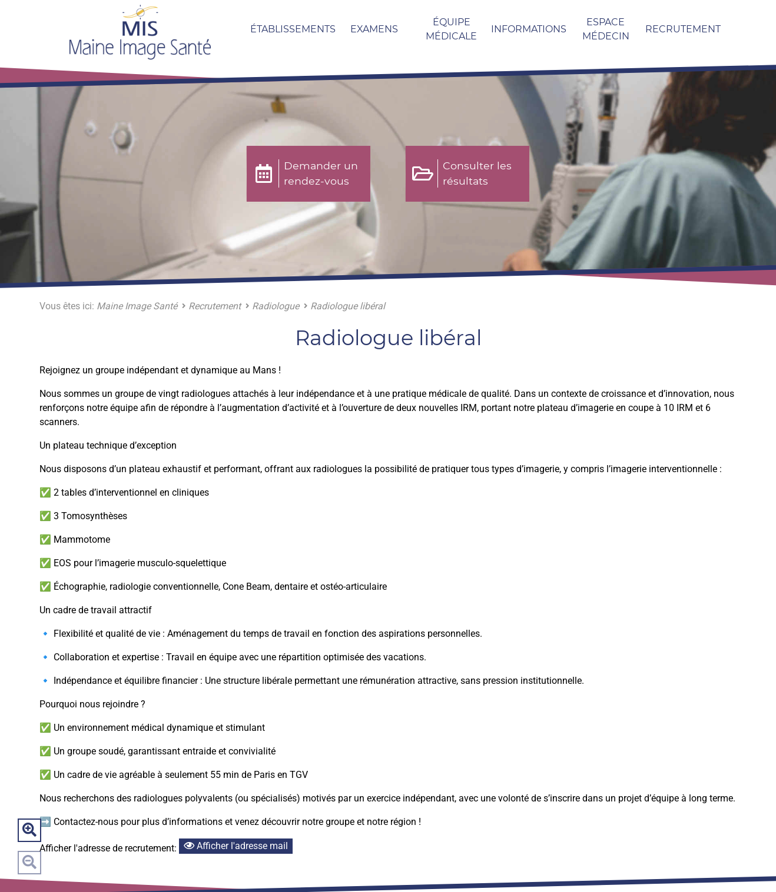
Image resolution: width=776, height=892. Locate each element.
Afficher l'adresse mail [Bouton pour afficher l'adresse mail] (242, 845)
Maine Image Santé (137, 306)
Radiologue (275, 306)
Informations (528, 29)
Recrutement (683, 29)
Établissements (293, 29)
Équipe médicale (451, 29)
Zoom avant (29, 830)
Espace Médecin (605, 29)
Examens (374, 29)
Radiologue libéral (347, 306)
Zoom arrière (29, 862)
